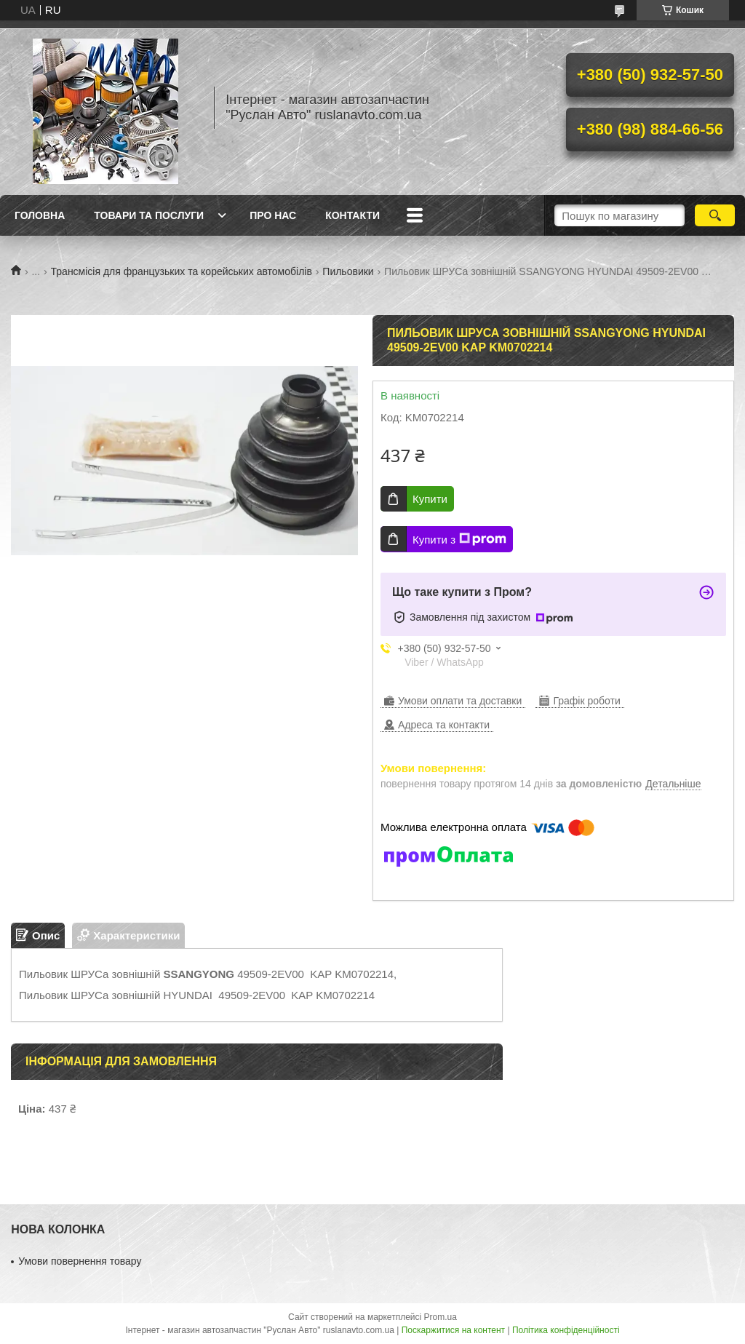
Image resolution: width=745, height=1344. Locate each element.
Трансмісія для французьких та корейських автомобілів (181, 271)
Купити (430, 499)
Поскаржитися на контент (453, 1330)
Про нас (273, 215)
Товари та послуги (149, 215)
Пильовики (347, 271)
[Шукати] (715, 215)
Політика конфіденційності (566, 1330)
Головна (40, 215)
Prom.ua (440, 1317)
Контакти (352, 215)
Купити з (459, 539)
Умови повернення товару (79, 1261)
